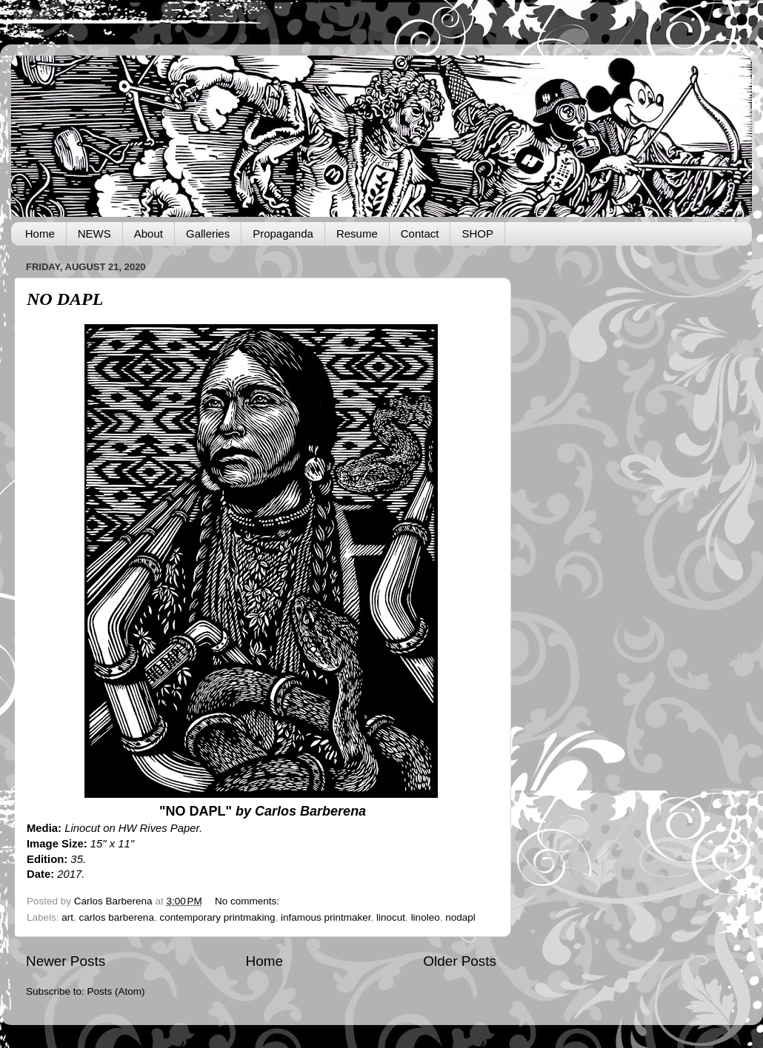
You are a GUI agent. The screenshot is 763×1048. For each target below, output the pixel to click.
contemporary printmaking (217, 917)
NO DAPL (65, 299)
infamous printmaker (326, 917)
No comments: (248, 901)
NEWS (94, 233)
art (67, 917)
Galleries (208, 233)
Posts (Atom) (116, 991)
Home (40, 233)
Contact (420, 233)
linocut (390, 917)
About (148, 233)
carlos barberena (116, 917)
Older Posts (459, 961)
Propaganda (283, 233)
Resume (357, 233)
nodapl (460, 917)
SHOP (477, 233)
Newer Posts (65, 961)
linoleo (425, 917)
